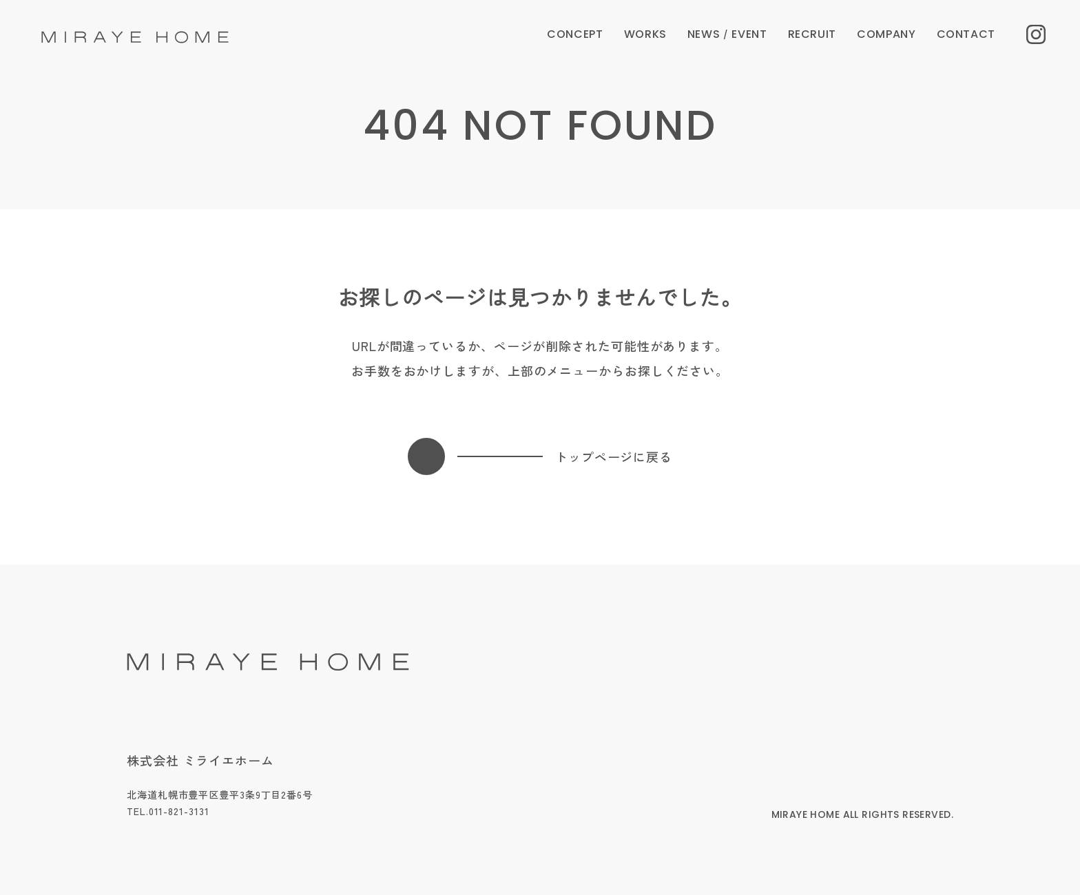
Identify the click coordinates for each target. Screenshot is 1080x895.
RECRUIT (812, 34)
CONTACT (966, 34)
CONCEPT (575, 34)
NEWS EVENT (727, 34)
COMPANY (886, 34)
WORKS (645, 34)
